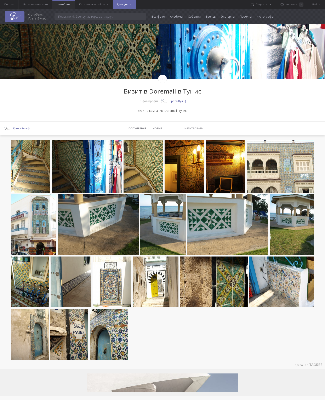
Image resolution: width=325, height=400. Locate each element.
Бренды (211, 16)
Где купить (124, 4)
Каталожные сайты (92, 4)
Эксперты (228, 16)
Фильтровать (193, 128)
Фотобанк (63, 4)
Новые (157, 128)
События (194, 16)
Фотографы (265, 16)
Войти (316, 4)
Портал (9, 4)
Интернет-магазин (35, 4)
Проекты (246, 16)
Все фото (158, 16)
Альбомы (176, 16)
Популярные (138, 128)
